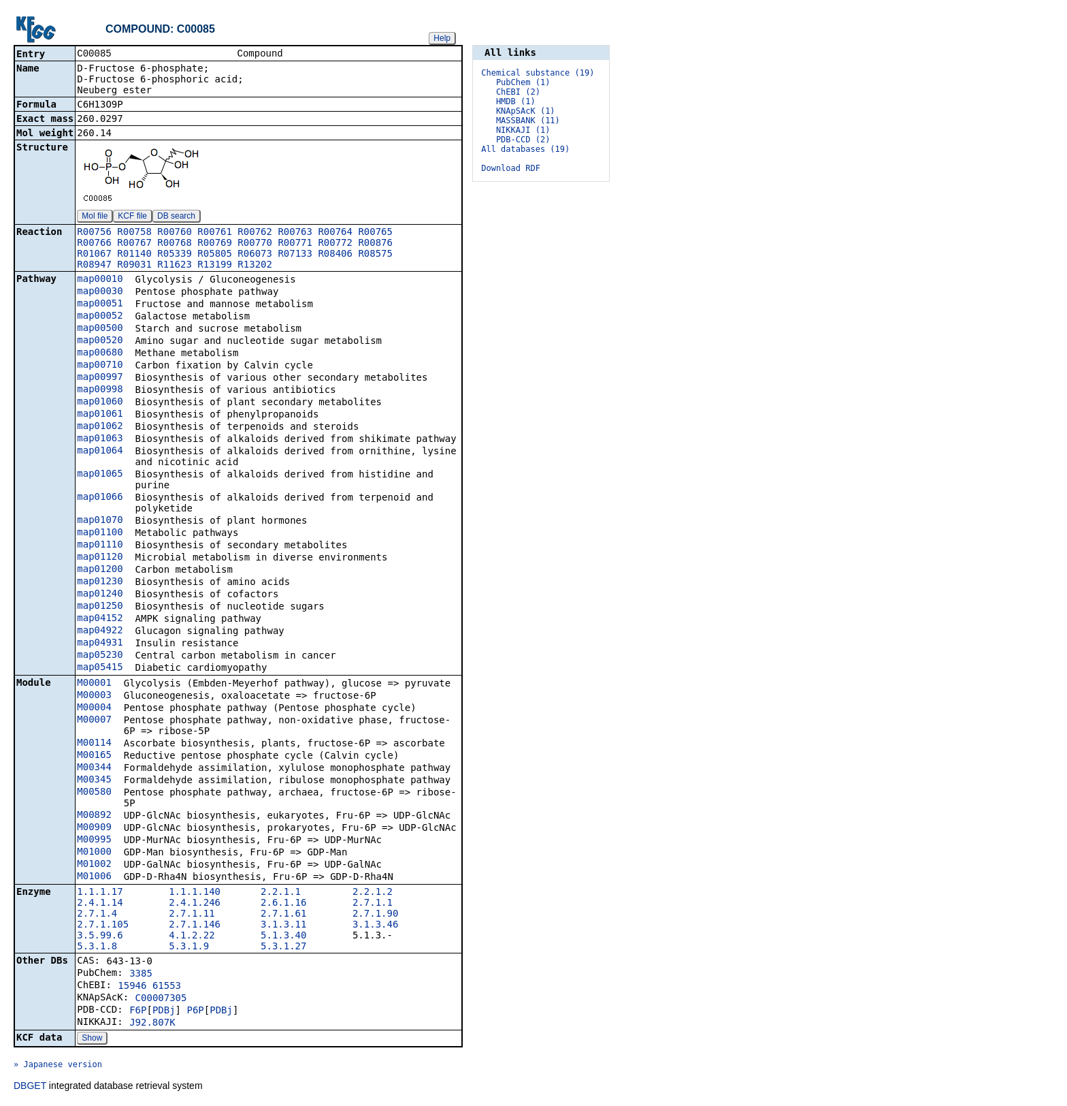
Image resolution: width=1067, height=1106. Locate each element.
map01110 (99, 545)
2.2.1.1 (281, 892)
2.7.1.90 (375, 914)
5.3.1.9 (189, 947)
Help (441, 38)
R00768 (174, 243)
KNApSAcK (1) (525, 111)
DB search (176, 217)
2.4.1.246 (194, 903)
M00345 (94, 780)
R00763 (295, 232)
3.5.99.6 (99, 936)
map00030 (99, 292)
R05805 (214, 254)
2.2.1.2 (372, 892)
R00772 (335, 243)
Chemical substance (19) (537, 73)
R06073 (254, 254)
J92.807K (152, 1023)
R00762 (254, 232)
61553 (166, 986)
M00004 (94, 708)
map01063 (99, 439)
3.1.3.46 (375, 925)
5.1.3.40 (283, 936)
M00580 (94, 792)
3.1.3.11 (283, 925)
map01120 (99, 557)
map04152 (99, 619)
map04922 (99, 631)
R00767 (134, 243)
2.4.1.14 (99, 903)
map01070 (99, 521)
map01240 (99, 594)
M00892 (94, 815)
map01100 (99, 533)
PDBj (164, 1011)
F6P (137, 1011)
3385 (140, 974)
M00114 (94, 743)
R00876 (375, 243)
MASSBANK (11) (528, 120)
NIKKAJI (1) (523, 130)
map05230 (99, 655)
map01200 (99, 570)
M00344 (94, 768)
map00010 (99, 279)
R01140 (134, 254)
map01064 (99, 451)
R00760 (174, 232)
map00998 (99, 390)
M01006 (94, 877)
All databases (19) (525, 149)
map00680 (99, 353)
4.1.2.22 (191, 936)
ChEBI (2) (518, 92)
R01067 (94, 254)
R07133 (295, 254)
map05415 (99, 668)
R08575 (375, 254)
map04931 (99, 643)
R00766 (94, 243)
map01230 (99, 582)
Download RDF (510, 168)
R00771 (295, 243)
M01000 (94, 852)
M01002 (94, 864)
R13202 (254, 265)
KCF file (132, 217)
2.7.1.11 (191, 914)
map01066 (99, 497)
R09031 (134, 265)
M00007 (94, 720)
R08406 (335, 254)
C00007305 (161, 999)
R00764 (335, 232)
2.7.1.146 (194, 925)
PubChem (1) (523, 82)
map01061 (99, 414)
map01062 (99, 427)
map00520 (99, 341)
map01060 (99, 402)
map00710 (99, 365)
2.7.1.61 (283, 914)
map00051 (99, 304)
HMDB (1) (516, 101)
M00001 (94, 683)
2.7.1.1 (372, 903)
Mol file (95, 217)
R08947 (94, 265)
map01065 (99, 474)
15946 (132, 986)
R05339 (174, 254)
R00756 (94, 232)
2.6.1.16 (283, 903)
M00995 (94, 840)
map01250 (99, 606)
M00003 (94, 696)
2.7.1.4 (97, 914)
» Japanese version (58, 1066)
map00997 (99, 378)
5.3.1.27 (283, 947)
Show (92, 1039)
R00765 (375, 232)
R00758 (134, 232)
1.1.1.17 (99, 892)
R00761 (214, 232)
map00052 (99, 316)
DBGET (30, 1086)
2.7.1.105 (103, 925)
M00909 (94, 828)
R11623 (174, 265)
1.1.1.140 (194, 892)
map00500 (99, 328)
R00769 (214, 243)
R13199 (214, 265)
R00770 (254, 243)
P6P (194, 1011)
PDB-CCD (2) (523, 139)
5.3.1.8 (97, 947)
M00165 (94, 755)
